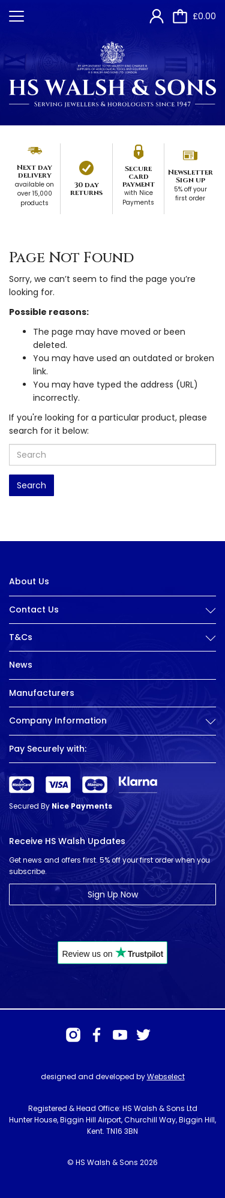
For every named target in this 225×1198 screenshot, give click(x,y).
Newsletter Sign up (190, 176)
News (20, 665)
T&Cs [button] (112, 637)
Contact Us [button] (112, 609)
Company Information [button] (112, 720)
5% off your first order (190, 194)
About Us (29, 581)
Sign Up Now (113, 894)
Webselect (166, 1076)
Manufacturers (41, 693)
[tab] (112, 619)
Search (31, 485)
